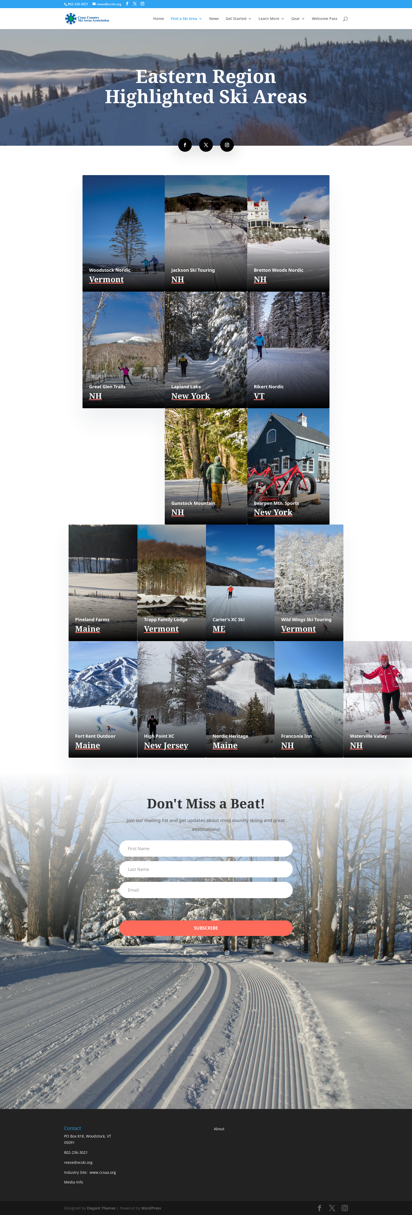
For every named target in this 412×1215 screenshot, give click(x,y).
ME (219, 628)
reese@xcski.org (78, 1162)
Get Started (236, 19)
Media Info (73, 1182)
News (214, 19)
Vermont (106, 279)
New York (190, 395)
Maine (87, 628)
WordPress (151, 1208)
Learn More (269, 19)
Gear (295, 19)
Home (158, 19)
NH (177, 279)
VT (259, 395)
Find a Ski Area (184, 19)
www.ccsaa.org (103, 1172)
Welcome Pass (324, 19)
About (219, 1128)
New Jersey (166, 745)
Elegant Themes (101, 1208)
